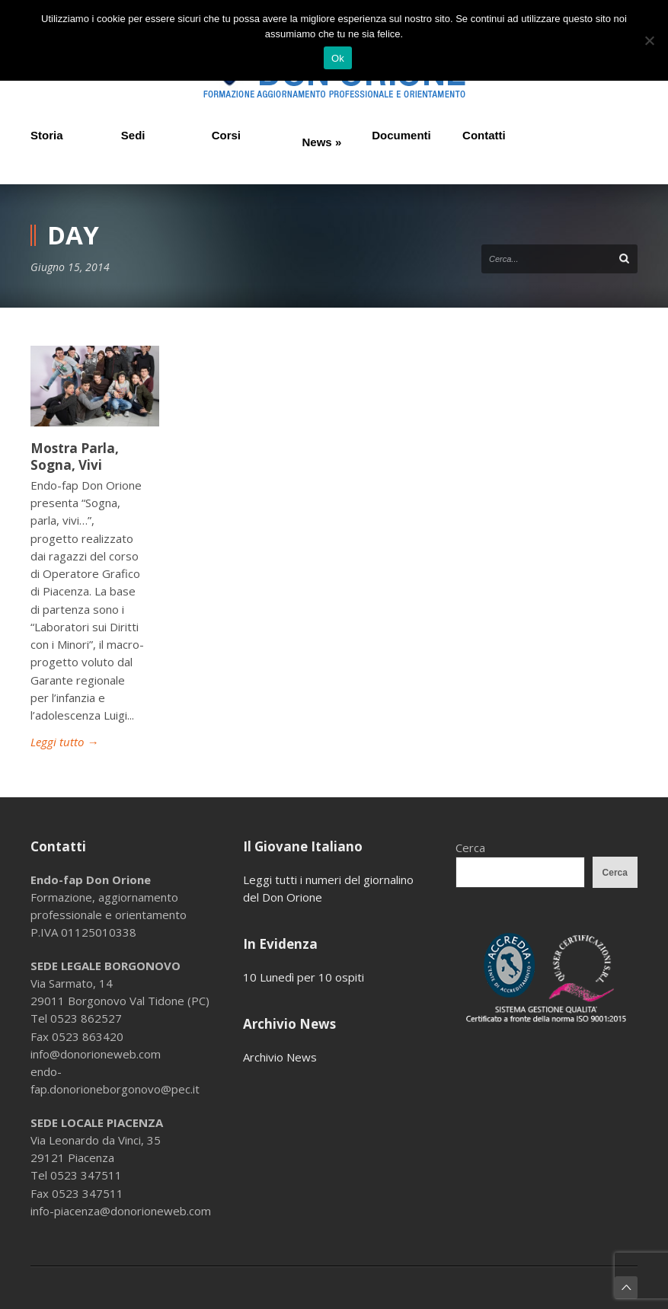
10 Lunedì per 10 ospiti (303, 977)
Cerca (470, 847)
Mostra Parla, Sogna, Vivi (74, 456)
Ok (337, 58)
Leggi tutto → (64, 741)
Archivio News (280, 1057)
